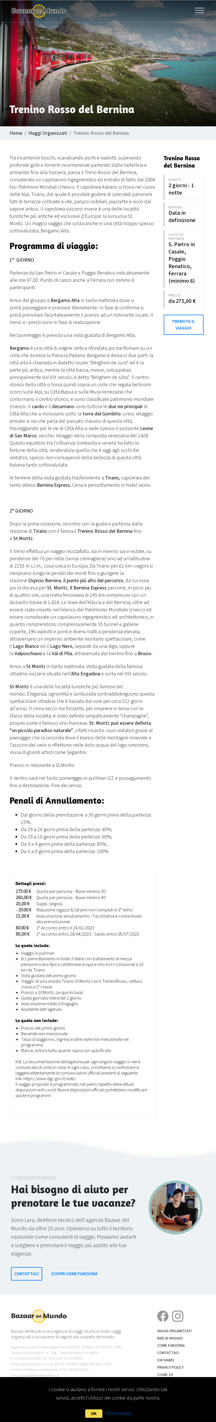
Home (16, 133)
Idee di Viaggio (170, 1338)
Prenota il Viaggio (183, 324)
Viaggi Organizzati (47, 133)
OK (94, 1413)
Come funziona (171, 1345)
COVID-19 (165, 1375)
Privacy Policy (170, 1367)
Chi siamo (165, 1360)
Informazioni (118, 1413)
